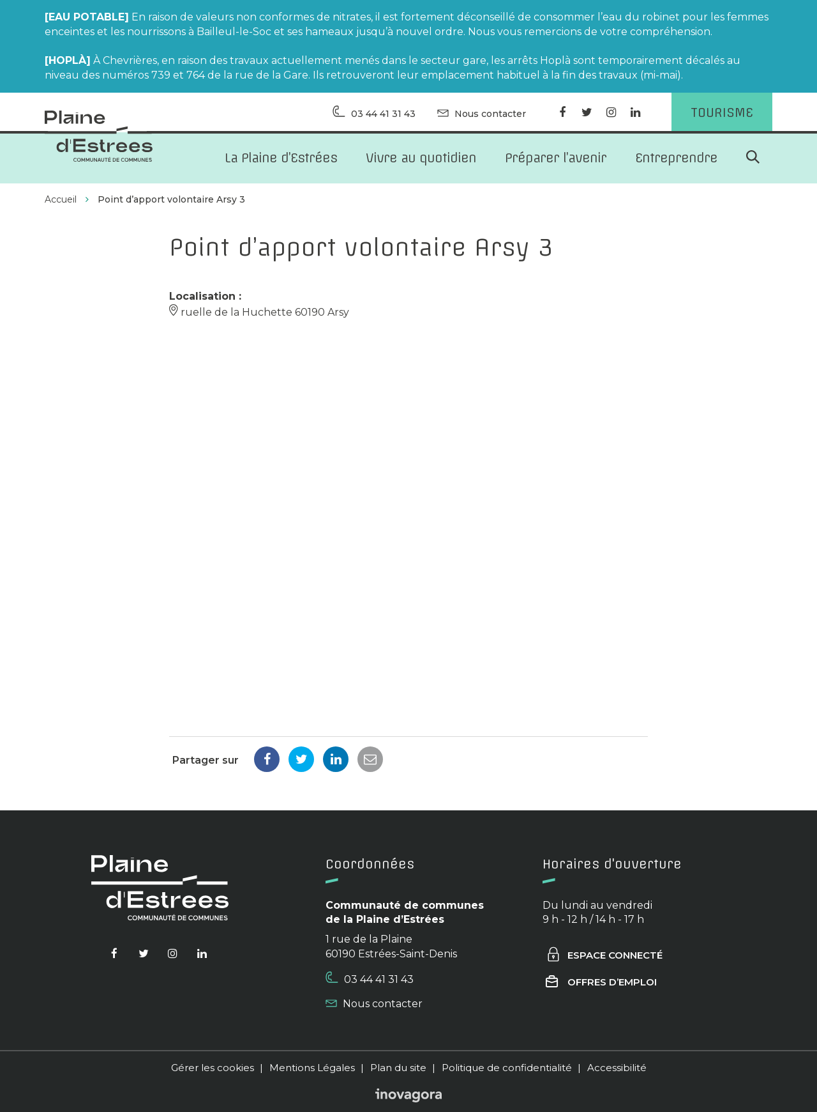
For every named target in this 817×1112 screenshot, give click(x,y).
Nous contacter (374, 1004)
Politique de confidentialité (507, 1068)
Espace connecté (604, 955)
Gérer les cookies (212, 1068)
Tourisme (722, 112)
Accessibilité (617, 1068)
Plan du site (398, 1068)
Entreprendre (676, 158)
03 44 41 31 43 (370, 978)
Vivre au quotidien (421, 158)
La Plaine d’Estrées (281, 158)
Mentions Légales (312, 1068)
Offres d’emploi (601, 982)
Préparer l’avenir (555, 158)
